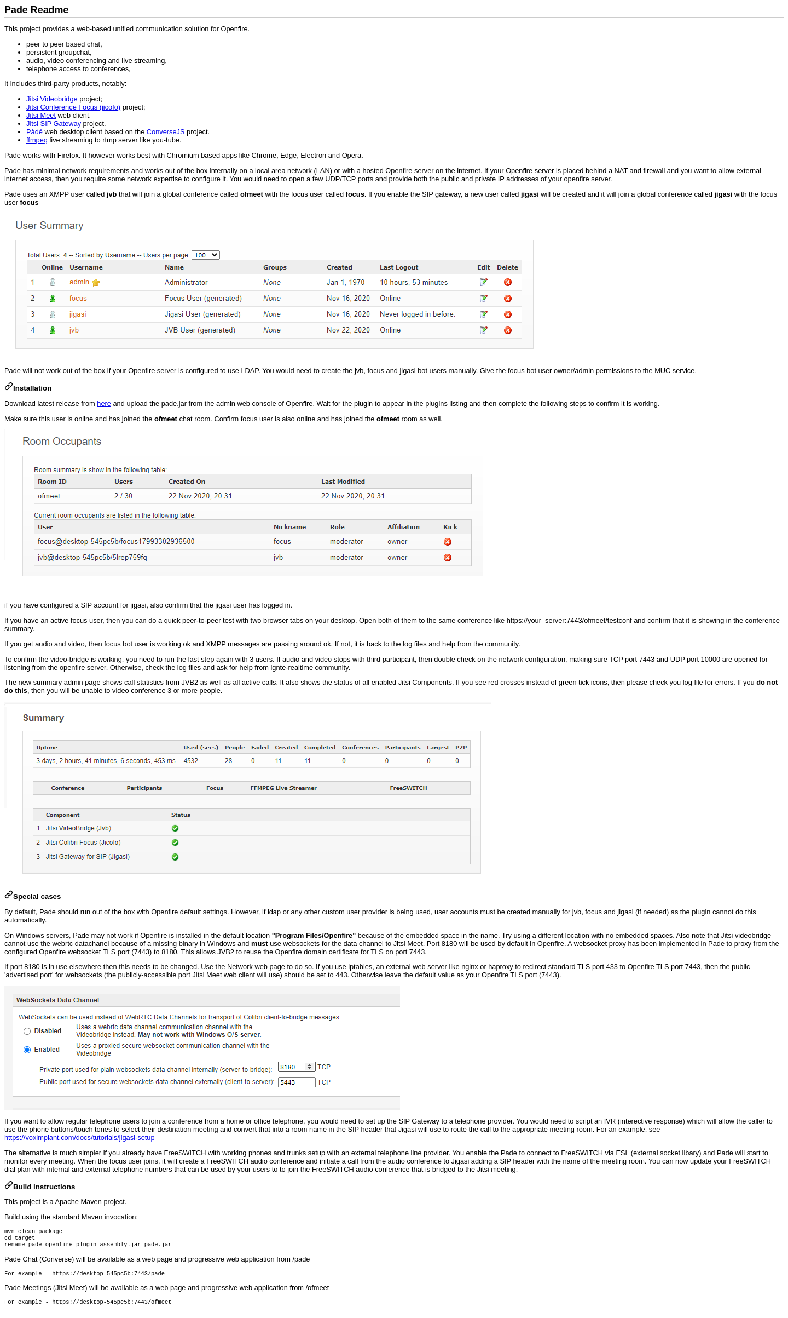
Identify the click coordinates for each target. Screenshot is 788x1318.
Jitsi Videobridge (52, 99)
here (104, 403)
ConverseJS (166, 132)
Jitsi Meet (41, 115)
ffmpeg (37, 140)
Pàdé (34, 132)
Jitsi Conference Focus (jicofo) (73, 107)
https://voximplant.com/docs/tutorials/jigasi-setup (79, 1137)
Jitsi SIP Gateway (53, 123)
